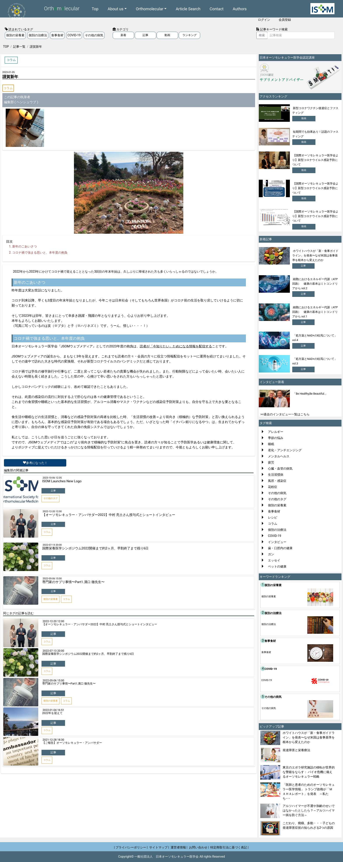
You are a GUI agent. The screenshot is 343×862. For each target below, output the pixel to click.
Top (95, 8)
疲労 (271, 462)
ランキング (189, 35)
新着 (123, 35)
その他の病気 (94, 35)
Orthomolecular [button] (149, 8)
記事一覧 (19, 46)
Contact (217, 8)
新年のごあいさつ (24, 246)
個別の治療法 (38, 35)
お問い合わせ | (199, 847)
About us (115, 8)
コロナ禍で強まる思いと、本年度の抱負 (39, 252)
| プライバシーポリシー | (131, 847)
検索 (262, 35)
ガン (271, 554)
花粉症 (272, 487)
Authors (240, 8)
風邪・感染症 (277, 480)
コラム (8, 88)
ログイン (264, 19)
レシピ (272, 517)
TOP (6, 46)
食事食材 (57, 35)
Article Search (188, 8)
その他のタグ (277, 499)
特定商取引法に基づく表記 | (229, 847)
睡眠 (271, 444)
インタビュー (277, 542)
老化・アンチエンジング (285, 450)
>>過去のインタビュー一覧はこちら (285, 414)
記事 (145, 35)
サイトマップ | (159, 847)
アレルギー (275, 432)
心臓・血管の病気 (280, 468)
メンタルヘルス (278, 456)
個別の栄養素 (15, 35)
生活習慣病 (275, 474)
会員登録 (285, 19)
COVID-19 (74, 35)
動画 (167, 35)
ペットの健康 (277, 566)
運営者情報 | (179, 847)
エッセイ (274, 560)
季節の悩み (275, 438)
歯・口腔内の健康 (280, 548)
